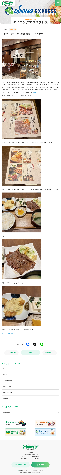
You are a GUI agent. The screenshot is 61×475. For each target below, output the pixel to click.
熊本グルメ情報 (30, 386)
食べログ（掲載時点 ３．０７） (11, 333)
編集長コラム (30, 398)
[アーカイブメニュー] (30, 413)
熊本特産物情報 (30, 392)
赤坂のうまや (37, 92)
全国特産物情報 (30, 381)
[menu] (58, 3)
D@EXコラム (30, 375)
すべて (30, 369)
